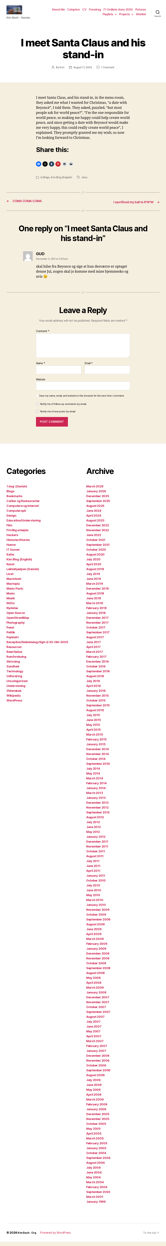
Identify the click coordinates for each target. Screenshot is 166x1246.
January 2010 (96, 909)
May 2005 (93, 1133)
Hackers (12, 539)
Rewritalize (14, 656)
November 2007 (97, 1006)
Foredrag (95, 12)
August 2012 (95, 821)
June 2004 (94, 1176)
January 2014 (96, 792)
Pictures (140, 12)
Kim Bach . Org (28, 1237)
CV (84, 12)
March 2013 (94, 797)
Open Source (15, 617)
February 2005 (96, 1147)
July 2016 (93, 685)
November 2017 (97, 627)
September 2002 (98, 1196)
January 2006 (96, 1113)
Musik (10, 602)
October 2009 (96, 918)
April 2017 (93, 651)
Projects (124, 16)
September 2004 (98, 1162)
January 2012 (96, 841)
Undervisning (15, 690)
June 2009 (94, 933)
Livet (9, 578)
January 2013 (96, 802)
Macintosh (13, 583)
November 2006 (97, 1064)
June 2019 (93, 583)
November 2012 (97, 811)
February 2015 (96, 743)
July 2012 (93, 826)
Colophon (73, 12)
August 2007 (95, 1021)
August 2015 (95, 714)
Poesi (10, 631)
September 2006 (98, 1074)
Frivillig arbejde (17, 534)
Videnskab (13, 695)
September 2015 (98, 709)
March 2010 (94, 904)
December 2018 (97, 592)
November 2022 (97, 534)
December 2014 (97, 753)
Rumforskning (16, 661)
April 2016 (93, 690)
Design (11, 519)
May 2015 (93, 729)
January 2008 (96, 996)
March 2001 (94, 1201)
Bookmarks (14, 500)
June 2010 (93, 894)
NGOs (10, 607)
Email (89, 367)
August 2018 (95, 597)
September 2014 (98, 768)
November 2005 (97, 1123)
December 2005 (97, 1118)
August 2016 (95, 680)
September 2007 (98, 1016)
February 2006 (96, 1108)
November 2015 (97, 700)
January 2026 (96, 495)
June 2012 (93, 831)
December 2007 (97, 1001)
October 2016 (96, 670)
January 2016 (96, 695)
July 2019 (93, 578)
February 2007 (96, 1050)
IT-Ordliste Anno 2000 (118, 12)
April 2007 (93, 1040)
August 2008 (95, 977)
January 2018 (96, 617)
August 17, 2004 (82, 72)
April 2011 (93, 875)
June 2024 (93, 515)
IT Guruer (13, 554)
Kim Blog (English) (62, 182)
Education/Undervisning (23, 524)
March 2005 (95, 1142)
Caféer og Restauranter (23, 505)
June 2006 (94, 1089)
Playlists (108, 16)
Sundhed (12, 670)
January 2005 (96, 1152)
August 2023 (95, 524)
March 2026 (94, 490)
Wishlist (141, 16)
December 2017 (97, 622)
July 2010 (93, 889)
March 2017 (94, 656)
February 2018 (96, 612)
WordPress (14, 704)
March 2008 (95, 991)
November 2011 (97, 850)
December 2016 (97, 665)
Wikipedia (13, 700)
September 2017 (98, 636)
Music (10, 597)
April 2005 (93, 1137)
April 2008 (93, 987)
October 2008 (96, 967)
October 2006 (96, 1069)
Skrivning (13, 665)
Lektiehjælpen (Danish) (22, 573)
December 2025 (97, 500)
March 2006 (95, 1103)
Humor (11, 549)
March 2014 (94, 782)
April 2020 (93, 568)
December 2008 (97, 957)
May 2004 (93, 1181)
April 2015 (93, 734)
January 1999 (96, 1206)
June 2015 (93, 724)
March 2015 (94, 738)
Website (40, 383)
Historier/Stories (18, 544)
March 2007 (94, 1045)
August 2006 (95, 1079)
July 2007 (93, 1026)
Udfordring (14, 680)
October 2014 (96, 763)
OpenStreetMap (17, 622)
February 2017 (96, 661)
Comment (42, 335)
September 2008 (98, 972)
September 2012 (98, 816)
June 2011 (93, 870)
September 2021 (98, 549)
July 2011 (93, 865)
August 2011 (95, 860)
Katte (10, 558)
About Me (58, 12)
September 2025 (98, 505)
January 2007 (96, 1055)
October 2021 (95, 544)
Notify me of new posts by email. (58, 415)
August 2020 (95, 558)
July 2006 (93, 1084)
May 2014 (93, 777)
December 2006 (97, 1060)
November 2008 (97, 962)
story (85, 182)
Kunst (10, 568)
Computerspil (16, 515)
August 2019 (95, 573)
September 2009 (98, 923)
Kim (61, 72)
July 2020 (93, 563)
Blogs (46, 182)
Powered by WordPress (57, 1237)
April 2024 (93, 519)
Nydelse (12, 612)
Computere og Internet (22, 510)
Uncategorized (17, 685)
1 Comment (108, 72)
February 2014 (96, 787)
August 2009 (95, 928)
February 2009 (96, 948)
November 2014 (97, 758)
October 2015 (96, 704)
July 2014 (93, 772)
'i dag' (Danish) (16, 490)
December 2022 (97, 529)
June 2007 (93, 1030)
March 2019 (94, 588)
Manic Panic (14, 592)
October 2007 (96, 1011)
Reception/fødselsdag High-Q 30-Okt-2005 (37, 646)
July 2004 (93, 1171)
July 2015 (93, 719)
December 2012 (97, 807)
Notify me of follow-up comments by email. (63, 408)
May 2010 (93, 899)
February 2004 (96, 1191)
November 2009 (97, 914)
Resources (14, 651)
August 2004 (95, 1167)
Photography (15, 627)
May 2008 (93, 982)
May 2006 (93, 1094)
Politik (10, 636)
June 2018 (93, 602)
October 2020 (96, 554)
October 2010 (96, 884)
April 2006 (93, 1099)
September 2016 (98, 675)
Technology (14, 675)
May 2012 (93, 836)
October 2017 (95, 631)
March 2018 (94, 607)
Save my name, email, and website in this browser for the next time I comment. (81, 400)
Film (9, 529)
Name (40, 367)
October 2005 (96, 1128)
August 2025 (95, 510)
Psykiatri (12, 641)
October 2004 (96, 1157)
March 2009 (95, 943)
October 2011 (95, 855)
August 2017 (95, 641)
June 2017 (93, 646)
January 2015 (96, 748)
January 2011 (95, 880)
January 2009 (96, 953)
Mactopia (13, 588)
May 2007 (93, 1035)
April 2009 (93, 938)
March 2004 (95, 1186)
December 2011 (97, 845)
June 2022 (93, 539)
